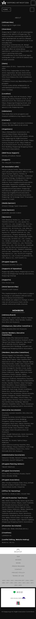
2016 (11, 582)
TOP (18, 556)
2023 (3, 580)
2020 (27, 580)
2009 (20, 585)
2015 (15, 582)
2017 (7, 582)
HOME (5, 9)
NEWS (18, 563)
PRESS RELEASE (18, 566)
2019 (31, 580)
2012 (28, 582)
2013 (24, 582)
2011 (32, 582)
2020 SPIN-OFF (19, 580)
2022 (8, 580)
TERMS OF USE (18, 576)
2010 (15, 585)
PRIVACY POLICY (18, 572)
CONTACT (18, 569)
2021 (12, 580)
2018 (3, 582)
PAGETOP (18, 552)
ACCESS (18, 560)
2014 (19, 582)
